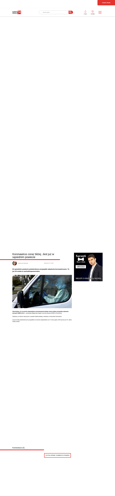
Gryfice (35, 186)
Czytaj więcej (95, 271)
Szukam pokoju (34, 287)
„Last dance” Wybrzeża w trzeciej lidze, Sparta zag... (78, 251)
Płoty (39, 186)
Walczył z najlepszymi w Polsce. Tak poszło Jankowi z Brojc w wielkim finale (45, 238)
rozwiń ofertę (106, 2)
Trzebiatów (45, 186)
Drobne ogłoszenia (23, 278)
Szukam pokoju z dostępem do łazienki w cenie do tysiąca (42, 290)
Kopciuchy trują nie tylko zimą (71, 261)
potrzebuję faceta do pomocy (38, 305)
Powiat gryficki (21, 186)
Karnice (51, 186)
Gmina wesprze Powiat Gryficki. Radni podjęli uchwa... (79, 254)
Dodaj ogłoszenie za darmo (44, 278)
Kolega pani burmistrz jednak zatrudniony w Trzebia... (78, 248)
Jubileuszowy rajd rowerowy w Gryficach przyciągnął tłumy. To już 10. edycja (69, 229)
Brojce (56, 186)
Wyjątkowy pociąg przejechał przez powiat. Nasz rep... (79, 244)
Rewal (61, 186)
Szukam (32, 322)
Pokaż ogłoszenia (66, 338)
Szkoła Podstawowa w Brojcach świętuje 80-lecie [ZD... (79, 258)
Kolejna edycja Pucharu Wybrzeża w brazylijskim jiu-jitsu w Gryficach (90, 206)
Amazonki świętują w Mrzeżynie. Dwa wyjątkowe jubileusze (68, 206)
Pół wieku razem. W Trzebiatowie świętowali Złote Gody (23, 262)
